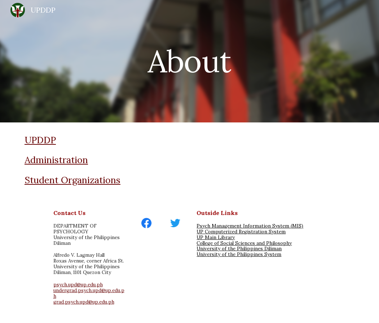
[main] (189, 61)
